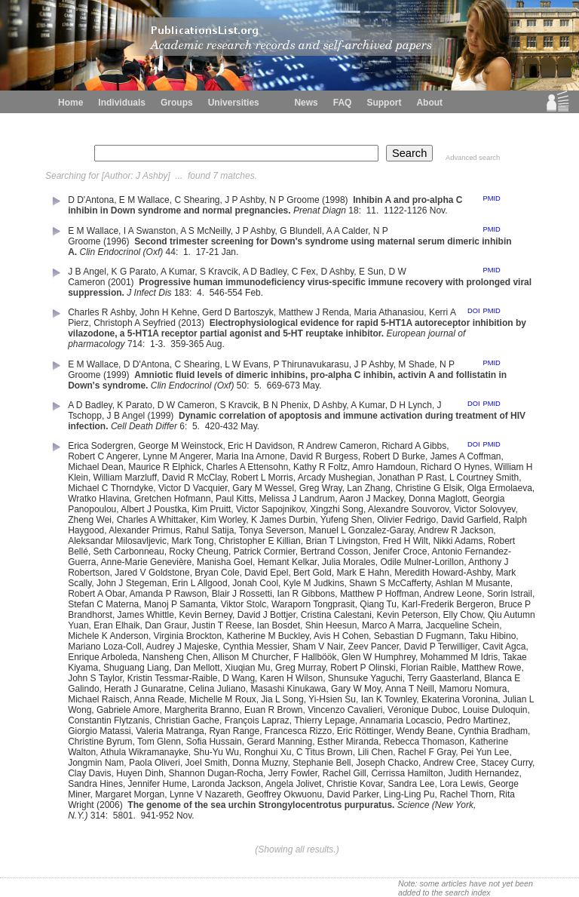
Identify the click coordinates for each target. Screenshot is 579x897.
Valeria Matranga (170, 731)
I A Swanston (150, 231)
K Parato (134, 405)
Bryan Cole (217, 572)
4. (202, 292)
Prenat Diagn (319, 210)
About (429, 102)
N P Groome (294, 200)
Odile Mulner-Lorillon (422, 562)
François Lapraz (257, 720)
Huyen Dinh (140, 773)
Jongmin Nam (96, 762)
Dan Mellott (197, 667)
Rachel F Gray (426, 752)
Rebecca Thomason (424, 741)
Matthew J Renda (313, 312)
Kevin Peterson (407, 615)
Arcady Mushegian (335, 477)
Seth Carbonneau (128, 551)
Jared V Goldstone (152, 572)
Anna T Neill (409, 689)
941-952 (157, 815)
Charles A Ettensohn (248, 467)
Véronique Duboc (423, 710)
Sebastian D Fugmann (419, 636)
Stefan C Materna (103, 604)
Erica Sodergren (100, 446)
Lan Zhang (368, 488)
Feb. (255, 292)
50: (244, 385)
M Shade (416, 364)
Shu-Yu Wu (216, 752)
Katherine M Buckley (268, 636)
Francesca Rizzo (298, 731)
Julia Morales (348, 562)
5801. (125, 815)
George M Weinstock (181, 446)
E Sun (371, 271)
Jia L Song (282, 699)
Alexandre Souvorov (408, 509)
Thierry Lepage (324, 720)
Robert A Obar (96, 593)
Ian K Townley (389, 699)
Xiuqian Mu (247, 667)
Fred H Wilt (405, 541)
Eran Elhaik (116, 625)
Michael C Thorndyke (110, 488)
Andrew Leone (453, 593)
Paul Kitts (235, 498)
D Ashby (337, 271)
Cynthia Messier (255, 646)
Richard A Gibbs (413, 446)
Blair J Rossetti (242, 593)
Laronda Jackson (225, 784)
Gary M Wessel (263, 488)
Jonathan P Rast (411, 477)
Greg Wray (320, 488)
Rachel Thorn (467, 794)
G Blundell (300, 231)
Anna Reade (159, 699)
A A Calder (347, 231)
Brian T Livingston (341, 541)
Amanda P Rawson (168, 593)
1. (188, 252)
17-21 (207, 252)
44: (173, 252)
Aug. (216, 344)
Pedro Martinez (476, 720)
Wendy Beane (425, 731)
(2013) (192, 323)
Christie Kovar (354, 784)
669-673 (283, 385)
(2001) (122, 282)
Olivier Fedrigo (406, 520)
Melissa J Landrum (297, 498)
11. (373, 210)
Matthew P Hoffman (379, 593)
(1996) (117, 241)
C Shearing (196, 200)
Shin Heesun (331, 625)
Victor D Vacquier (193, 488)
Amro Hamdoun (383, 467)
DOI (473, 311)
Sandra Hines (95, 784)
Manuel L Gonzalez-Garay (361, 530)
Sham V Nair (318, 646)
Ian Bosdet (278, 625)
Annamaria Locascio (401, 720)
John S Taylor (95, 678)
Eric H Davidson (260, 446)
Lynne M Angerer (177, 456)
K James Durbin (283, 520)
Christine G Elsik (428, 488)
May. (312, 385)
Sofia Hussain (214, 741)
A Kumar (178, 271)
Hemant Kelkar (287, 562)
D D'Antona (91, 200)
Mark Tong (193, 541)
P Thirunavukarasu (310, 364)
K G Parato (134, 271)
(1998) (336, 200)
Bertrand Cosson (334, 551)
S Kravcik (219, 271)
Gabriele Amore (127, 710)
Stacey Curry (506, 762)
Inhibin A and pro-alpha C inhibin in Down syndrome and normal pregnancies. (265, 205)
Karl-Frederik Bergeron (448, 604)
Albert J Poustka (153, 509)
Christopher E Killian (260, 541)
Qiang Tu (378, 604)
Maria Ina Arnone (250, 456)
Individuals (122, 102)
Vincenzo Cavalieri (345, 710)
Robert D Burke (394, 456)
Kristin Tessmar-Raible (172, 678)
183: (184, 292)
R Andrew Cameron (337, 446)
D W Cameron (186, 405)
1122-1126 (405, 210)
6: (184, 426)
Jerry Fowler (292, 773)
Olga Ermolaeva (499, 488)
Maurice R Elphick (164, 467)
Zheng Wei (90, 520)
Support (383, 102)
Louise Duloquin (494, 710)
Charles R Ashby (101, 312)
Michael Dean (95, 467)
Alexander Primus (144, 530)
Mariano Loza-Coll (104, 646)
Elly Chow (463, 615)
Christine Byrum (100, 741)
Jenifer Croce (400, 551)
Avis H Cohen (341, 636)
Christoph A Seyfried (134, 323)
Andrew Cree (449, 762)
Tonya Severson (271, 530)
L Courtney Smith (484, 477)
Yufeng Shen (346, 520)
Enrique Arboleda (102, 657)
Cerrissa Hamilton (407, 773)
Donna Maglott (438, 498)
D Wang (238, 678)
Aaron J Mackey (371, 498)
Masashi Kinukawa (288, 689)
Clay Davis (89, 773)
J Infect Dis (149, 292)
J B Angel (87, 271)
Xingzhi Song (336, 509)
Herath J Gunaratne (143, 689)
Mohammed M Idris (459, 657)
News (305, 102)
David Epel (266, 572)
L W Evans (246, 364)
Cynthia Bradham (493, 731)
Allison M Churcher (251, 657)
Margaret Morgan (129, 794)
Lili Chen (375, 752)
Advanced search (473, 157)
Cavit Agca (503, 646)
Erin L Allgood (200, 583)
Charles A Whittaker (156, 520)
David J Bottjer (266, 615)
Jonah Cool (255, 583)
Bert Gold (312, 572)
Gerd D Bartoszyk (238, 312)
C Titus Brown (324, 752)
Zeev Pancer (373, 646)
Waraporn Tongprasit (313, 604)
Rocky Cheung (198, 551)
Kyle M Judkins (314, 583)
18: (355, 210)
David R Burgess (324, 456)
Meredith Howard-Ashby (442, 572)
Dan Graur (165, 625)
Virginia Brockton (188, 636)
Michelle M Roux (222, 699)
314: (100, 815)
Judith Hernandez (483, 773)
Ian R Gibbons (306, 593)
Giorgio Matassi (99, 731)
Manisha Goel (225, 562)
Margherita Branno (201, 710)
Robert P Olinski (362, 667)
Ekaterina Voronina (459, 699)
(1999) (117, 375)
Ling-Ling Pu (409, 794)
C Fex (304, 271)
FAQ (342, 102)
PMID (491, 198)
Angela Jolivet (293, 784)
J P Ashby (244, 200)
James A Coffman (465, 456)
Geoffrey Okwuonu (284, 794)
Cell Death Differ (144, 426)
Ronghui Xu (268, 752)
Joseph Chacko (387, 762)
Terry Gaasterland (443, 678)
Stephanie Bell (322, 762)
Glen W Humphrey (378, 657)
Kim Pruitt (211, 509)
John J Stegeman (131, 583)
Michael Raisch (98, 699)
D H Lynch (411, 405)
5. (259, 385)
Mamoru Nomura (473, 689)
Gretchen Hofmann (172, 498)
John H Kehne (168, 312)
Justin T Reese (221, 625)
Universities (233, 102)
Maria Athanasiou (389, 312)
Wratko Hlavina (98, 498)
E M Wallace (144, 200)
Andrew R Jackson (455, 530)
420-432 (221, 426)
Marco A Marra (391, 625)
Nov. (440, 210)
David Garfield (469, 520)
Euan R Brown (273, 710)
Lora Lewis (461, 784)
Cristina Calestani (336, 615)
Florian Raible (428, 667)
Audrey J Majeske (182, 646)
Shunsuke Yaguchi (365, 678)
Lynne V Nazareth (206, 794)
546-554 (226, 292)
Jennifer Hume (157, 784)
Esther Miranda (347, 741)
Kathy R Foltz (320, 467)
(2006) (110, 805)
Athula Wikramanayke (144, 752)
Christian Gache (187, 720)
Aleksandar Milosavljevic (117, 541)
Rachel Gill (344, 773)
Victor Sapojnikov (270, 509)
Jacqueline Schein (462, 625)
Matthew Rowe (491, 667)
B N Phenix (285, 405)
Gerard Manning (279, 741)
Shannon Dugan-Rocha (216, 773)
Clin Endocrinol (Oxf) (122, 252)
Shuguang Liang (136, 667)
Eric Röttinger (364, 731)
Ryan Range (234, 731)
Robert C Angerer (103, 456)
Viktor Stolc (243, 604)
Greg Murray (300, 667)
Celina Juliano (216, 689)
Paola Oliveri (154, 762)
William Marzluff (125, 477)
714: (137, 344)
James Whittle (146, 615)
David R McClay (194, 477)
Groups (177, 102)
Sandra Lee (411, 784)
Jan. (231, 252)
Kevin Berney (205, 615)
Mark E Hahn (362, 572)
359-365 (187, 344)
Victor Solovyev (485, 509)
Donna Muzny (259, 762)
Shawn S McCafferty (389, 583)
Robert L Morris (262, 477)
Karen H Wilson (291, 678)
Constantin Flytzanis (108, 720)
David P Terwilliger (441, 646)
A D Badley (264, 271)
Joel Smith (206, 762)
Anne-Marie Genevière (146, 562)
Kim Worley (223, 520)
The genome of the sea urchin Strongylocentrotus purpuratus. (260, 805)
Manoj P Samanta (180, 604)
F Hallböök (314, 657)
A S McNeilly (205, 231)
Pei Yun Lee (485, 752)
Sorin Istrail (509, 593)
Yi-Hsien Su (332, 699)
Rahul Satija (209, 530)
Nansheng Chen (175, 657)
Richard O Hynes (455, 467)
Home (70, 102)
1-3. (159, 344)
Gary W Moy (356, 689)
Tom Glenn (159, 741)
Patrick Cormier (265, 551)
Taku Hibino (492, 636)
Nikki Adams (457, 541)
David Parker (353, 794)
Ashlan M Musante (472, 583)
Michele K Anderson (108, 636)
